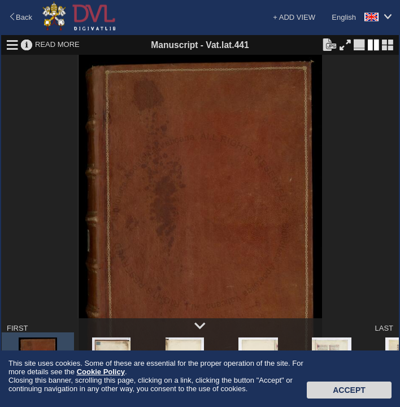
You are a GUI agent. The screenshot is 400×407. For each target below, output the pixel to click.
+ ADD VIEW (294, 17)
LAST (384, 328)
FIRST (17, 328)
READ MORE (57, 44)
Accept (349, 390)
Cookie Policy (101, 371)
